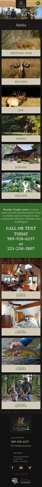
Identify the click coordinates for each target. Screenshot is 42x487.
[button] (4, 4)
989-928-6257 (21, 239)
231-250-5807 (21, 248)
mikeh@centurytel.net (22, 446)
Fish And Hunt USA (25, 482)
